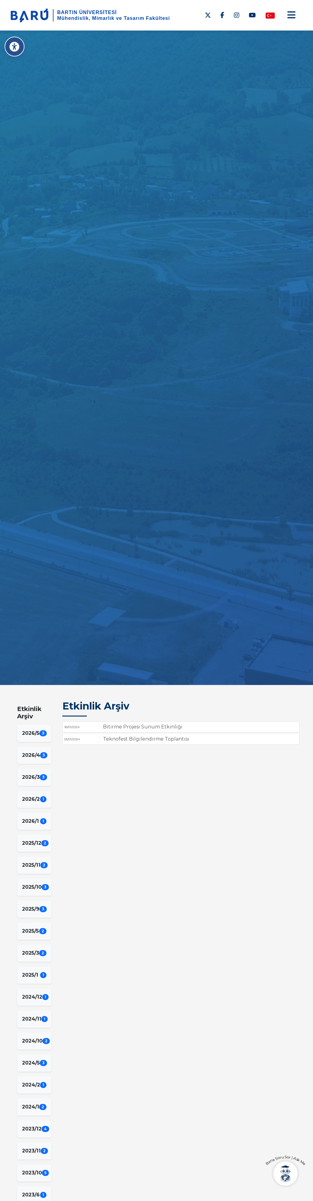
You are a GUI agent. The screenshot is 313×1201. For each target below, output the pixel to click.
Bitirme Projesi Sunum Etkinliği (142, 727)
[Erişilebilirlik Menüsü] (14, 46)
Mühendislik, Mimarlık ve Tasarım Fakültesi (113, 18)
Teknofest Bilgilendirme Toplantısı (146, 739)
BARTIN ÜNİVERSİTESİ (87, 12)
